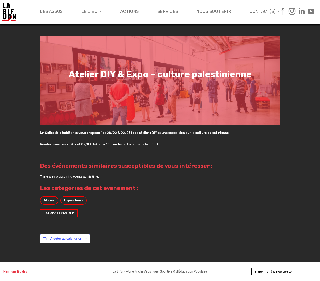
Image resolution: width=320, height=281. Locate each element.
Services (167, 12)
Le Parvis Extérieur (59, 213)
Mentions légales (15, 271)
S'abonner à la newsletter (274, 271)
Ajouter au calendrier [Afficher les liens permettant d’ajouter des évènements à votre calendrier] (65, 238)
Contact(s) (263, 12)
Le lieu (89, 12)
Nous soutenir (213, 12)
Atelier (49, 200)
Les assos (51, 12)
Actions (129, 12)
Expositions (73, 200)
